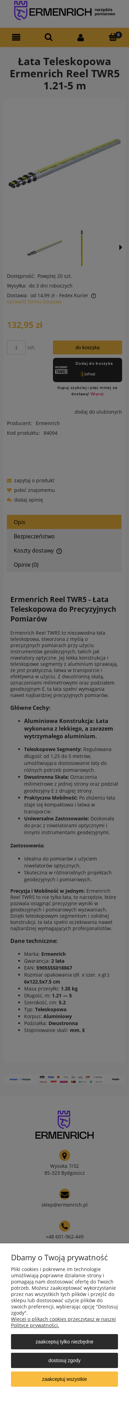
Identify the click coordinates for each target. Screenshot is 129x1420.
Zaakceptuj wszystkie (64, 1379)
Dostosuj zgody (64, 1360)
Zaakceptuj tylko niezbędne (64, 1341)
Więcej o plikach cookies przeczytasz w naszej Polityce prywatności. (63, 1322)
